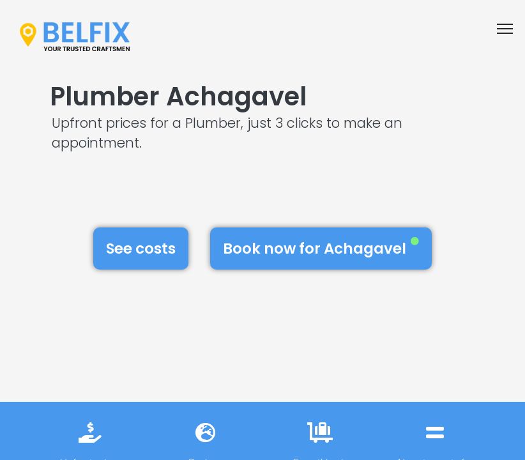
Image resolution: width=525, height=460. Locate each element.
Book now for (321, 248)
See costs (141, 248)
